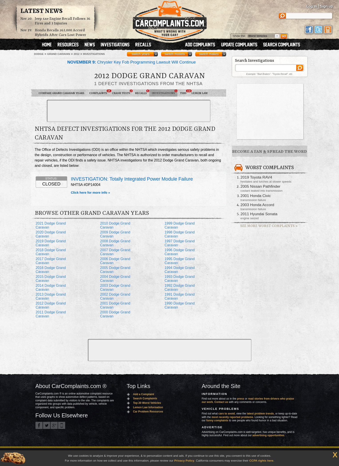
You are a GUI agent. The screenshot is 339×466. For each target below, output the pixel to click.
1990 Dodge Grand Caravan (180, 305)
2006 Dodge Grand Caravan (115, 261)
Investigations (164, 92)
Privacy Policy (184, 460)
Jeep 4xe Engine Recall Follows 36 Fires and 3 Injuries (62, 21)
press (240, 398)
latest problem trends (260, 413)
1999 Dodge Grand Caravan (180, 225)
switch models (175, 54)
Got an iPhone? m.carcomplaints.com (61, 425)
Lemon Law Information (148, 407)
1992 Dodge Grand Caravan (180, 287)
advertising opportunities (268, 435)
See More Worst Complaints (269, 226)
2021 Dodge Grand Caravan (51, 225)
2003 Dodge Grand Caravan (115, 287)
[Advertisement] (128, 111)
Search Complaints (145, 398)
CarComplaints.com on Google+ (54, 425)
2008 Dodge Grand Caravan (115, 243)
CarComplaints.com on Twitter (46, 425)
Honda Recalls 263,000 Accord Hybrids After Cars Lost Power (60, 32)
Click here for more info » (90, 192)
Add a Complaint (143, 394)
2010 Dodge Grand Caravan (115, 225)
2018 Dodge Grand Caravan (51, 252)
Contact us (221, 402)
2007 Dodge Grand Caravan (115, 252)
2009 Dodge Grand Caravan (115, 234)
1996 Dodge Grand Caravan (180, 252)
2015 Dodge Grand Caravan (51, 279)
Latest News (41, 11)
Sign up (326, 6)
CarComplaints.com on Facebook (39, 425)
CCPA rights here (261, 460)
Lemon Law (199, 93)
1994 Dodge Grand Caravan (180, 270)
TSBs (184, 92)
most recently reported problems (232, 417)
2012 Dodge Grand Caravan (51, 305)
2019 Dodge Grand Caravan (51, 243)
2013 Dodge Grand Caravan (51, 296)
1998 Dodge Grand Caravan (180, 234)
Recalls (142, 92)
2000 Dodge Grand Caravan (115, 314)
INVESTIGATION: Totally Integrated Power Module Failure (132, 179)
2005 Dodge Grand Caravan (115, 270)
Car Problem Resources (148, 411)
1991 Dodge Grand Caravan (180, 296)
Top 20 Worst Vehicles (147, 402)
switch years (141, 54)
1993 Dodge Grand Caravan (180, 279)
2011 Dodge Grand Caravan (51, 314)
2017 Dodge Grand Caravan (51, 261)
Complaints (99, 92)
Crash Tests (122, 92)
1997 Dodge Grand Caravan (180, 243)
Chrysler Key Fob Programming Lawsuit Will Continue (131, 62)
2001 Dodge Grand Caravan (115, 305)
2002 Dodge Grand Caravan (115, 296)
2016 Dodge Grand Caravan (51, 270)
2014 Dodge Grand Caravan (51, 287)
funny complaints (217, 420)
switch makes (209, 54)
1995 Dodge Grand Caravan (180, 261)
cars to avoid (226, 413)
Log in (311, 6)
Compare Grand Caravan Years (61, 93)
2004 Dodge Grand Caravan (115, 279)
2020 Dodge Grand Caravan (51, 234)
